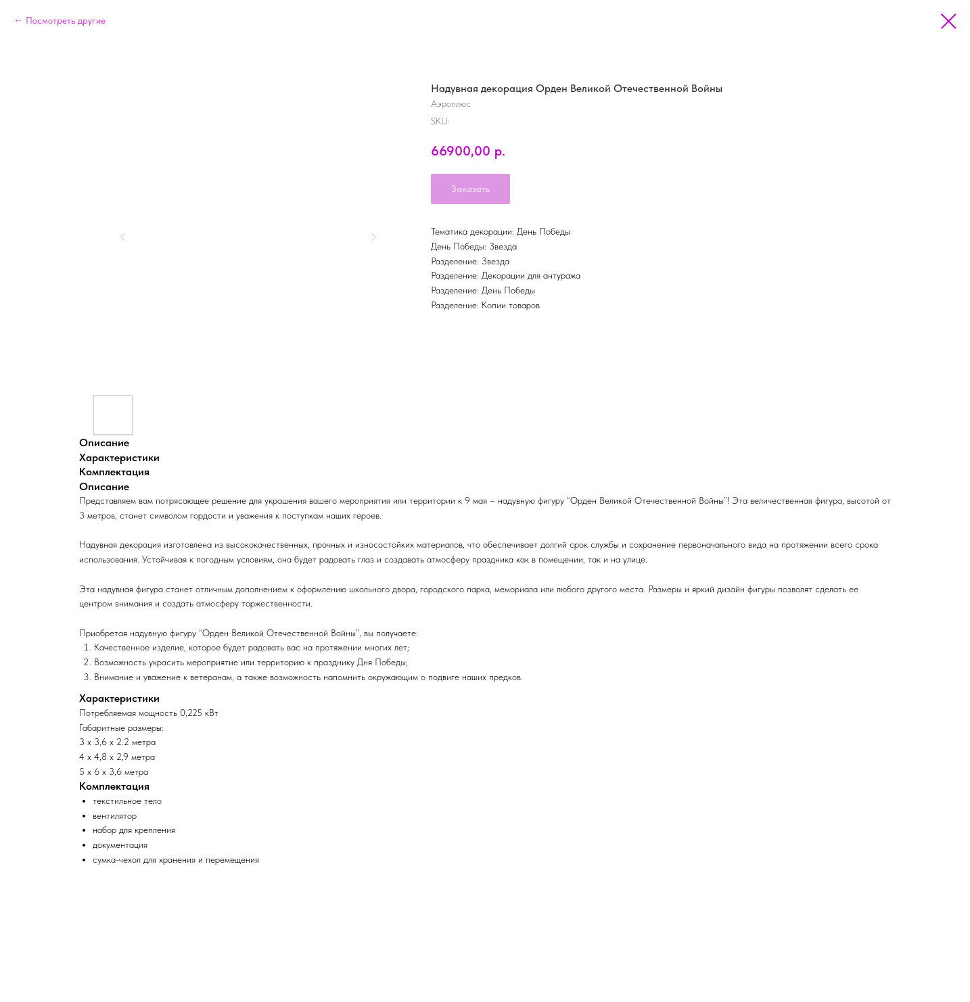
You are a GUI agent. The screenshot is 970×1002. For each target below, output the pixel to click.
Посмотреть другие (66, 20)
